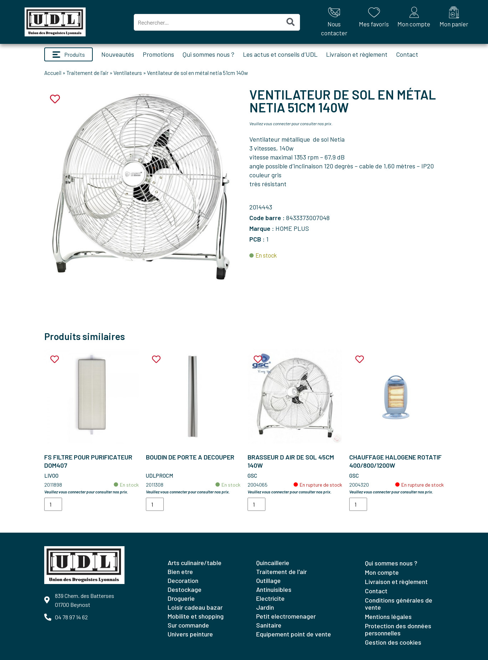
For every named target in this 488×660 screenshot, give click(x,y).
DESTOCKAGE (185, 589)
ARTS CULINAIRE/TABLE (195, 563)
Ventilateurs (127, 73)
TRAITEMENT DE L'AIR (281, 571)
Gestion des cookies (393, 642)
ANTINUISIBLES (273, 589)
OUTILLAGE (268, 580)
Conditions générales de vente (398, 603)
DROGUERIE (181, 598)
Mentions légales (388, 616)
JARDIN (265, 607)
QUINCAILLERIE (272, 563)
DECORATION (183, 580)
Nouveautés (117, 54)
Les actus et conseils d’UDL (280, 54)
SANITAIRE (268, 625)
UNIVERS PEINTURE (190, 634)
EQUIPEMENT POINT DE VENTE (293, 634)
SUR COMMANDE (188, 625)
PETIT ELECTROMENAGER (286, 616)
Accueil (52, 73)
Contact (407, 54)
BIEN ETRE (180, 571)
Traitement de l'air (87, 73)
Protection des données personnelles (398, 629)
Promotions (158, 54)
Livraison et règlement (356, 54)
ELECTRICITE (270, 598)
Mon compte (382, 572)
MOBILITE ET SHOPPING (196, 616)
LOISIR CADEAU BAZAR (195, 607)
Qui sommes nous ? (208, 54)
